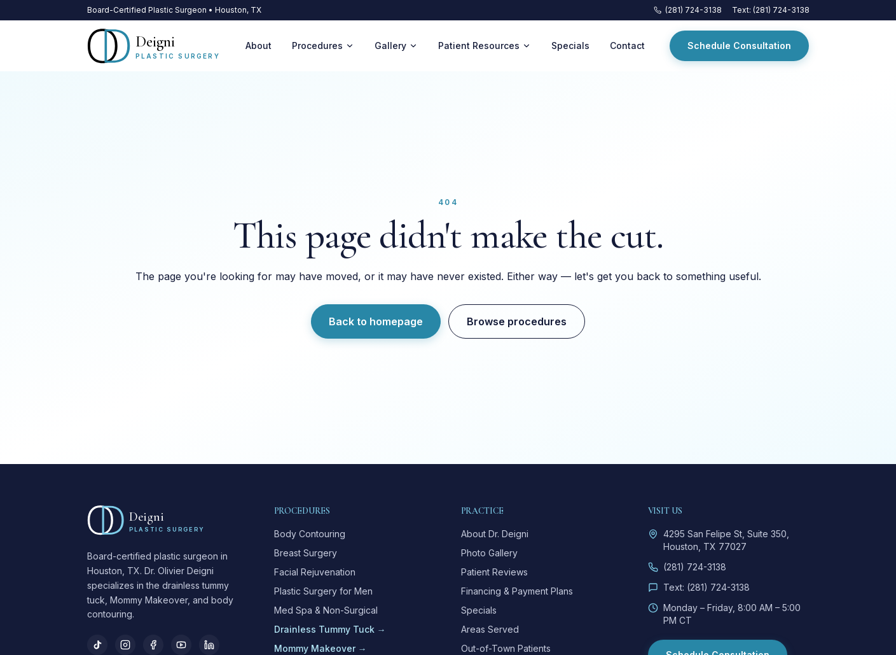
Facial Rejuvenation (314, 572)
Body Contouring (309, 533)
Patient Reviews (494, 572)
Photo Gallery (489, 552)
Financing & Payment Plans (517, 591)
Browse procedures (517, 321)
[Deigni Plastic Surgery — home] (153, 46)
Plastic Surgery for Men (323, 591)
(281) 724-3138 (688, 10)
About (258, 45)
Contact (627, 45)
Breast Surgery (305, 552)
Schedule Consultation (739, 45)
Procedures (323, 45)
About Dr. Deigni (494, 533)
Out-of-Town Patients (506, 648)
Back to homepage (376, 321)
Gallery (396, 45)
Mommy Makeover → (320, 648)
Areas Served (490, 629)
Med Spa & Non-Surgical (326, 610)
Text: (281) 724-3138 (771, 10)
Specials (570, 45)
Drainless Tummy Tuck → (330, 629)
